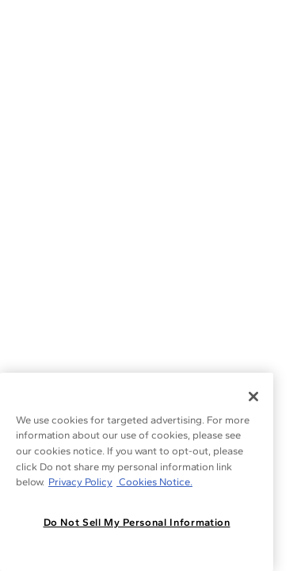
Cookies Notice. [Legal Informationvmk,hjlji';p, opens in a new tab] (154, 482)
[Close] (253, 396)
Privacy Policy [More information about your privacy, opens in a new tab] (80, 482)
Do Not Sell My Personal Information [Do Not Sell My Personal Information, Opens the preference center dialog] (137, 522)
